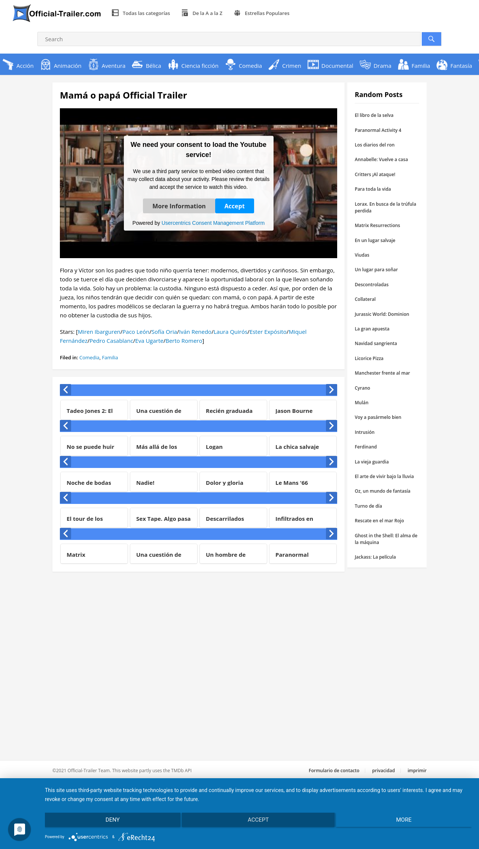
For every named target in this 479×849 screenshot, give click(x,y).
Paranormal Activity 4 (378, 130)
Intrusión (365, 432)
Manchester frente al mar (382, 373)
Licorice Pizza (369, 358)
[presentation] (65, 389)
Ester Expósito (268, 331)
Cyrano (362, 388)
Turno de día (368, 506)
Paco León (135, 331)
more (408, 822)
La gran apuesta (372, 329)
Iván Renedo (195, 331)
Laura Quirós (231, 331)
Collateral (365, 299)
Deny (108, 822)
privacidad (383, 770)
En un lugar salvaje (375, 240)
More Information (179, 206)
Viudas (362, 255)
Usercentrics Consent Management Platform (213, 223)
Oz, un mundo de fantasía (383, 491)
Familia (110, 357)
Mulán (362, 402)
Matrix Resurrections (377, 225)
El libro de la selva (374, 115)
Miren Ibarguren (99, 331)
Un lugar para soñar (376, 269)
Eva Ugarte (149, 340)
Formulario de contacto (334, 770)
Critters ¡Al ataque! (375, 174)
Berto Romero (183, 340)
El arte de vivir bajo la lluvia (384, 476)
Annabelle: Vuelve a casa (381, 159)
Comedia (89, 357)
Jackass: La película (375, 557)
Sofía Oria (164, 331)
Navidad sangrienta (376, 343)
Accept (235, 206)
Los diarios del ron (374, 145)
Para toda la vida (373, 189)
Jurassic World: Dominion (382, 314)
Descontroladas (371, 284)
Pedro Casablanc (111, 340)
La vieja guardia (372, 462)
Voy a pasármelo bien (378, 417)
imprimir (417, 770)
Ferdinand (366, 447)
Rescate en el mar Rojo (379, 520)
